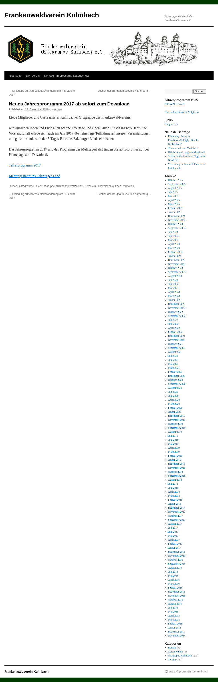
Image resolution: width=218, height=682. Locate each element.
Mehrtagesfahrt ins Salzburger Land (34, 176)
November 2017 (177, 511)
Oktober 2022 (175, 311)
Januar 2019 (174, 459)
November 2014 (177, 635)
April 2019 (174, 447)
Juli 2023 (173, 280)
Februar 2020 (175, 407)
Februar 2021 (175, 371)
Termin (172, 659)
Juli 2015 (173, 607)
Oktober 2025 (175, 180)
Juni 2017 (173, 531)
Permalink (128, 186)
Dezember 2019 (176, 415)
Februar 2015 (175, 623)
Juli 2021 (173, 355)
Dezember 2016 (176, 551)
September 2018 (177, 475)
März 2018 (174, 495)
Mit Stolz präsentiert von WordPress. (188, 671)
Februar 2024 (175, 252)
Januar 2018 (174, 503)
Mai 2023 (173, 287)
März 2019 (174, 451)
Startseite (15, 75)
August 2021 (175, 351)
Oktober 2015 (175, 599)
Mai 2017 (173, 535)
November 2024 (177, 220)
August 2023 (175, 276)
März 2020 (174, 403)
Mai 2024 (173, 240)
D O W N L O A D (174, 104)
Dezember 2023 (176, 260)
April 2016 (174, 579)
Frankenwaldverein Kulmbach (51, 15)
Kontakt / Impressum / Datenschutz (66, 75)
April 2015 (174, 615)
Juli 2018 (173, 483)
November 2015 (177, 595)
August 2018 (175, 479)
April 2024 (174, 244)
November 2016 (177, 555)
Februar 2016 (175, 587)
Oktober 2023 (175, 268)
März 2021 (174, 367)
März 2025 (174, 204)
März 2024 (174, 248)
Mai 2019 (173, 443)
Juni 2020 (173, 395)
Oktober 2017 (175, 515)
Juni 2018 (173, 487)
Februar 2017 (175, 543)
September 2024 (177, 228)
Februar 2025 (175, 208)
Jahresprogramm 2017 (25, 165)
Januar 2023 (174, 299)
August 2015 (175, 603)
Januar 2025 (174, 212)
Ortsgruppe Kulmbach (54, 186)
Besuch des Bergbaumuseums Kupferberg (124, 90)
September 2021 (177, 347)
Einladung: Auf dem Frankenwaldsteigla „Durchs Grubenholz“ (183, 140)
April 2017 (174, 539)
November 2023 (177, 264)
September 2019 (177, 427)
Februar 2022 (175, 331)
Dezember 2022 (176, 303)
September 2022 (177, 315)
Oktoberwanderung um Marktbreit (186, 152)
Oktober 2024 (175, 224)
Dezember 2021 (176, 335)
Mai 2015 (173, 611)
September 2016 (177, 563)
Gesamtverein (175, 651)
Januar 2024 (174, 256)
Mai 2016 (173, 575)
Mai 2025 (173, 196)
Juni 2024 (173, 236)
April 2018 (174, 491)
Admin (58, 109)
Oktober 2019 (175, 423)
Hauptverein (171, 124)
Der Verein (33, 75)
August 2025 (175, 188)
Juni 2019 (173, 439)
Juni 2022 (173, 323)
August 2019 (175, 431)
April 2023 (174, 291)
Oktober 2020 (175, 379)
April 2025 (174, 200)
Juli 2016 (173, 571)
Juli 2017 (173, 527)
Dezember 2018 (176, 463)
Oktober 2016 (175, 559)
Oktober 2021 (175, 343)
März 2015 (174, 619)
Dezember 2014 (176, 631)
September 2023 (177, 272)
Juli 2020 (173, 391)
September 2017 (177, 519)
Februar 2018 (175, 499)
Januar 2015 (174, 627)
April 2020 (174, 399)
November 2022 (177, 307)
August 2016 (175, 567)
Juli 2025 (173, 192)
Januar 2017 (174, 547)
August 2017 (175, 523)
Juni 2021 (173, 359)
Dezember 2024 (176, 216)
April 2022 (174, 327)
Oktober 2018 (175, 471)
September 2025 (177, 184)
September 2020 (177, 383)
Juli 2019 (173, 435)
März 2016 (174, 583)
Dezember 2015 (176, 591)
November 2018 (177, 467)
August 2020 (175, 387)
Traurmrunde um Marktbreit (183, 148)
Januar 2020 (174, 411)
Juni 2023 (173, 283)
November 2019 (177, 419)
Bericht (172, 647)
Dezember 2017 (176, 507)
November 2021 (177, 339)
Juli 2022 (173, 319)
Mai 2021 (173, 363)
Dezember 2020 (176, 375)
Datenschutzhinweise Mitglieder (182, 112)
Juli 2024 (173, 232)
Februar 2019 (175, 455)
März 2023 (174, 295)
